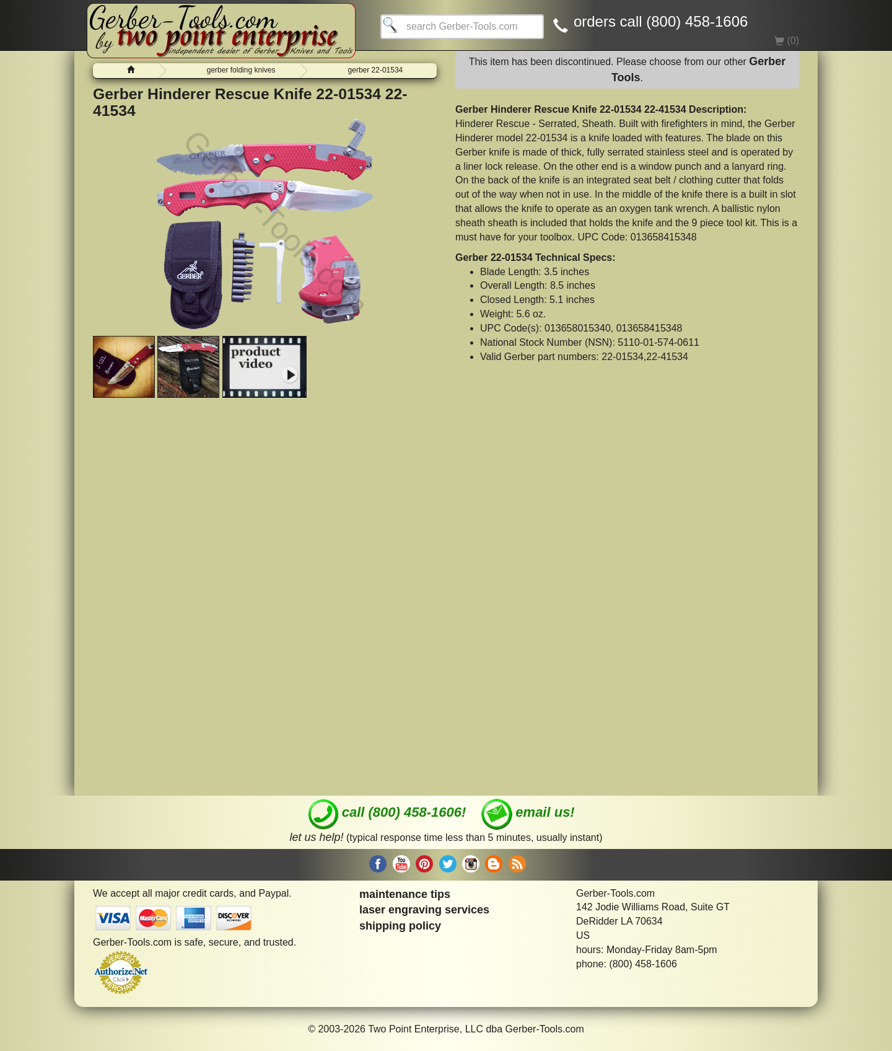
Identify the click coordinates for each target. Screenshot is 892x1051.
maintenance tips (404, 894)
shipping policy (400, 926)
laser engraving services (424, 910)
